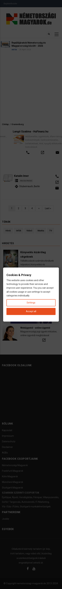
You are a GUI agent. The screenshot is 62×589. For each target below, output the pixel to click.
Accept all (31, 311)
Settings (31, 302)
